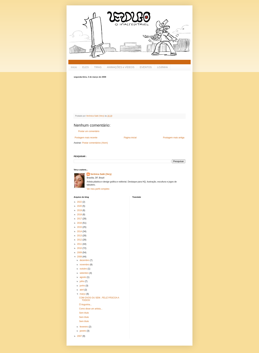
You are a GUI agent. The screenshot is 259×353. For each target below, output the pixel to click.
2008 (80, 256)
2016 (80, 223)
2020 (80, 206)
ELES (85, 67)
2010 (80, 248)
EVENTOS (146, 67)
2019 (80, 210)
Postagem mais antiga (173, 137)
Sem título (84, 313)
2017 (80, 218)
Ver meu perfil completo (98, 189)
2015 (80, 227)
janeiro (83, 331)
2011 (80, 244)
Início (74, 67)
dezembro (85, 260)
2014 (80, 231)
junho (83, 285)
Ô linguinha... (85, 304)
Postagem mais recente (86, 137)
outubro (84, 268)
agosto (83, 277)
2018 (80, 214)
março (83, 294)
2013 (80, 235)
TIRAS (97, 67)
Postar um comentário (88, 131)
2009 (80, 252)
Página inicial (130, 137)
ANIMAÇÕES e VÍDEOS (120, 67)
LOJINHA (162, 67)
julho (82, 281)
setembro (84, 273)
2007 (80, 336)
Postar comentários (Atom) (95, 143)
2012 (80, 239)
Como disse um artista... (90, 308)
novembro (85, 264)
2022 (80, 202)
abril (82, 290)
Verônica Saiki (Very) (101, 174)
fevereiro (84, 326)
